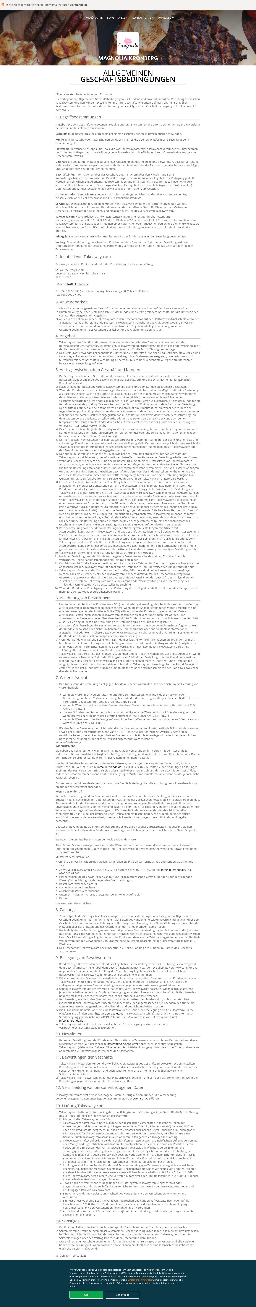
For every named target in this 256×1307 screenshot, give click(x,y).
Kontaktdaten (142, 18)
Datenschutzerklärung (147, 1098)
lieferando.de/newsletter (123, 1044)
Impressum (166, 18)
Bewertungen (117, 18)
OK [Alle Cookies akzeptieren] (86, 1294)
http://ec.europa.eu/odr (110, 1013)
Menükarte (94, 18)
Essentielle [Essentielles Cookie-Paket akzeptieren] (122, 1294)
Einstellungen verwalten (140, 1279)
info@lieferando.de (77, 284)
